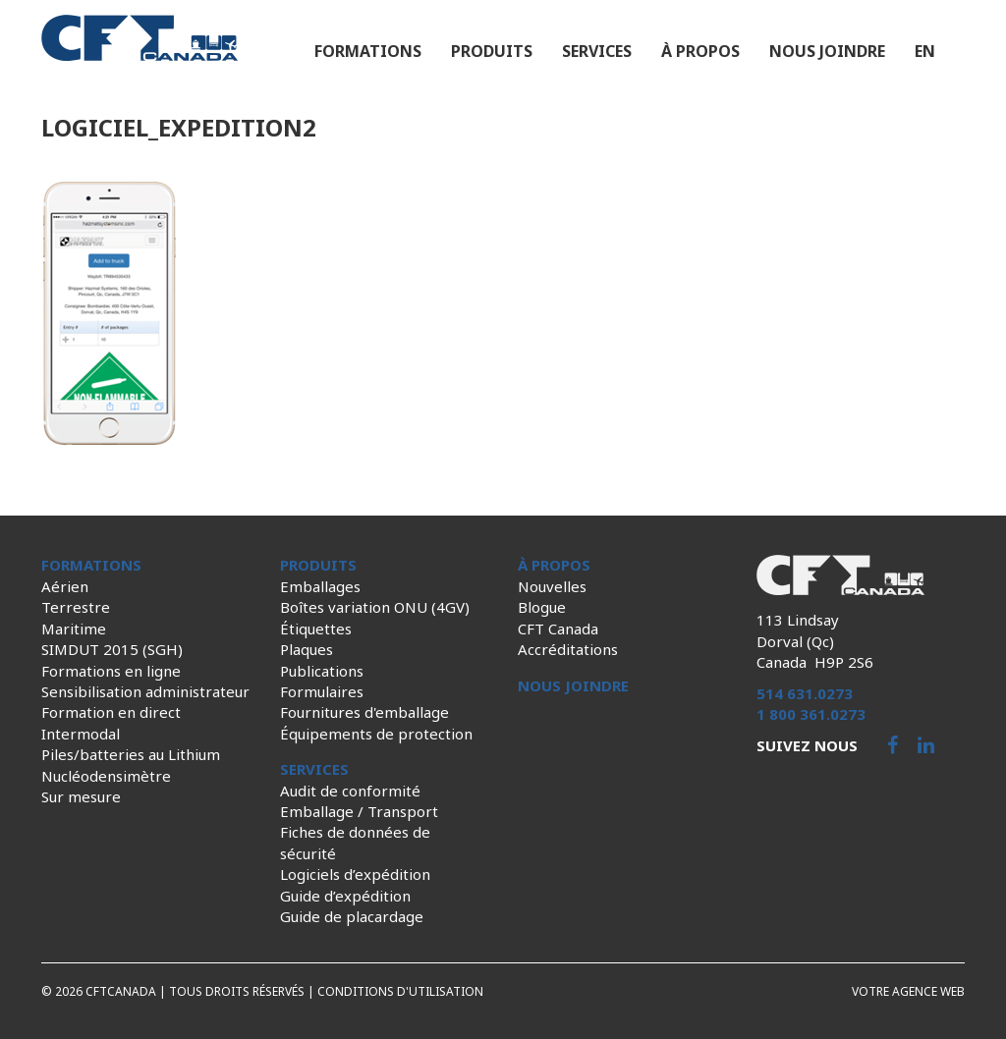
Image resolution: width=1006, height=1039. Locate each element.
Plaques (306, 649)
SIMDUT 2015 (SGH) (112, 649)
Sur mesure (81, 796)
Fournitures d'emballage (364, 712)
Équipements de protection (376, 733)
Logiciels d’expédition (355, 874)
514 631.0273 (804, 693)
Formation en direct (111, 712)
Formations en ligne (111, 671)
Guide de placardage (351, 916)
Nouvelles (552, 586)
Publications (321, 671)
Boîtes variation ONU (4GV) (375, 607)
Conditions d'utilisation (400, 991)
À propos (700, 51)
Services (597, 51)
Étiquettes (316, 628)
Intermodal (80, 733)
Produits (491, 51)
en (925, 51)
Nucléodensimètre (106, 776)
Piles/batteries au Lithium (130, 754)
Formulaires (321, 691)
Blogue (542, 607)
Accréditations (568, 649)
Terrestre (75, 607)
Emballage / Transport (359, 811)
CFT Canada (558, 628)
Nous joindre (827, 51)
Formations (367, 51)
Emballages (320, 586)
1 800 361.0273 (811, 714)
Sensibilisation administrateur (145, 691)
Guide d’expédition (345, 895)
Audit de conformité (350, 790)
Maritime (73, 628)
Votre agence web (908, 991)
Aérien (64, 586)
